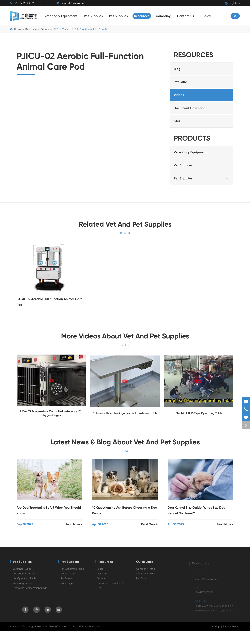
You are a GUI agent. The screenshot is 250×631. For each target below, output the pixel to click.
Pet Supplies (201, 178)
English (231, 3)
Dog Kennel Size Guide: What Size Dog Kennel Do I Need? (196, 510)
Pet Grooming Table (72, 570)
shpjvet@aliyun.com (71, 3)
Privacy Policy (231, 626)
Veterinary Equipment (201, 152)
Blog (177, 69)
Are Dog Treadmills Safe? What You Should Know (49, 510)
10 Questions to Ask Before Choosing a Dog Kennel (124, 510)
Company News (145, 575)
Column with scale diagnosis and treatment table (124, 413)
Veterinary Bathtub (24, 575)
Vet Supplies (201, 165)
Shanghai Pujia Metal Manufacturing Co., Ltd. (51, 626)
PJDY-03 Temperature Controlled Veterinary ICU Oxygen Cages (51, 413)
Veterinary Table (22, 585)
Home (17, 29)
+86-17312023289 (22, 3)
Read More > (74, 524)
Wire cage (67, 585)
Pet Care (180, 82)
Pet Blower (67, 580)
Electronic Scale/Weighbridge (30, 589)
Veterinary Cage (22, 570)
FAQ (177, 121)
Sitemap (215, 626)
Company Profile (145, 570)
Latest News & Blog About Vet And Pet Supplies (125, 442)
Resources (31, 29)
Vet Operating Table (24, 580)
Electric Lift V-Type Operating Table (199, 413)
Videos (45, 29)
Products (192, 138)
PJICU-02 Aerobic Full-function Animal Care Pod (49, 302)
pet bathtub (68, 575)
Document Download (190, 108)
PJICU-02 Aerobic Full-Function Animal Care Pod (81, 29)
